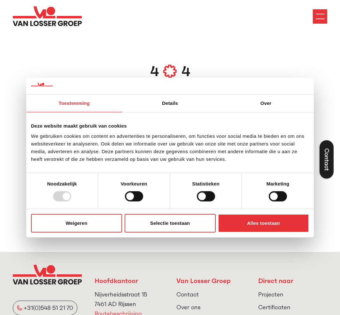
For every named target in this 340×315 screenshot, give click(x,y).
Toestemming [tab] (74, 103)
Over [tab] (266, 103)
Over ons (188, 307)
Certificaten (274, 307)
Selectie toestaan (170, 223)
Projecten (270, 294)
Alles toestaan (263, 223)
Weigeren (76, 223)
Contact (187, 294)
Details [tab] (170, 103)
